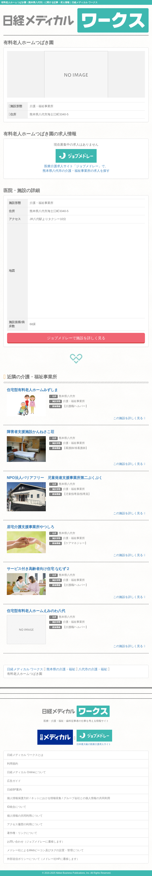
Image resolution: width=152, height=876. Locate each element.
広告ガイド (14, 780)
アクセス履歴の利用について (25, 824)
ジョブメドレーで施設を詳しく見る (76, 338)
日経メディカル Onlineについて (26, 772)
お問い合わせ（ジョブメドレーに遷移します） (35, 841)
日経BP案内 (14, 789)
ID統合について (16, 806)
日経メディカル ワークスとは (25, 755)
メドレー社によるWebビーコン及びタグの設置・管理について (45, 850)
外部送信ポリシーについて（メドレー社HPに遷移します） (43, 859)
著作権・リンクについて (22, 833)
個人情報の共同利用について (25, 815)
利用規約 (12, 763)
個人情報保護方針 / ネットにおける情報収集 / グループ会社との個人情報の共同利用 (58, 798)
